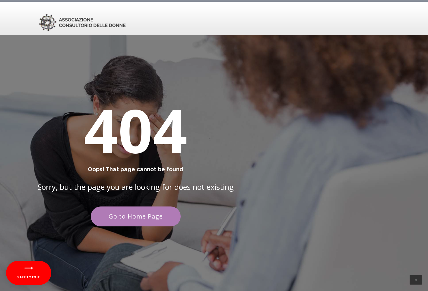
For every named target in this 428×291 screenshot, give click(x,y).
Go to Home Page (136, 216)
